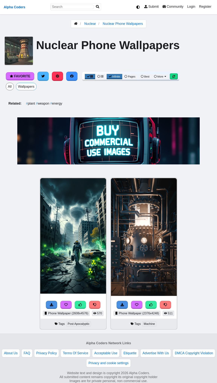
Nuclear (90, 24)
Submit (151, 6)
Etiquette (129, 353)
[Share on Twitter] (43, 76)
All (10, 86)
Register (205, 6)
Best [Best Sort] (145, 76)
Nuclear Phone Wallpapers (123, 24)
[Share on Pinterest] (57, 76)
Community (172, 6)
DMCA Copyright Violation (194, 353)
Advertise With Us (156, 353)
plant (31, 103)
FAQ (27, 353)
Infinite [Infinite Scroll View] (114, 76)
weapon (43, 103)
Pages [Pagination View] (129, 76)
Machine (149, 323)
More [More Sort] (160, 76)
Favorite (20, 76)
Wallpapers (26, 86)
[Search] (97, 6)
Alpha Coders (14, 7)
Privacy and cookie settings (108, 363)
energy (56, 103)
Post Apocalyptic (79, 323)
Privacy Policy (46, 353)
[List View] (100, 76)
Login (191, 6)
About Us (10, 353)
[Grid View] (90, 76)
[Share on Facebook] (71, 76)
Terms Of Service (75, 353)
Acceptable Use (105, 353)
